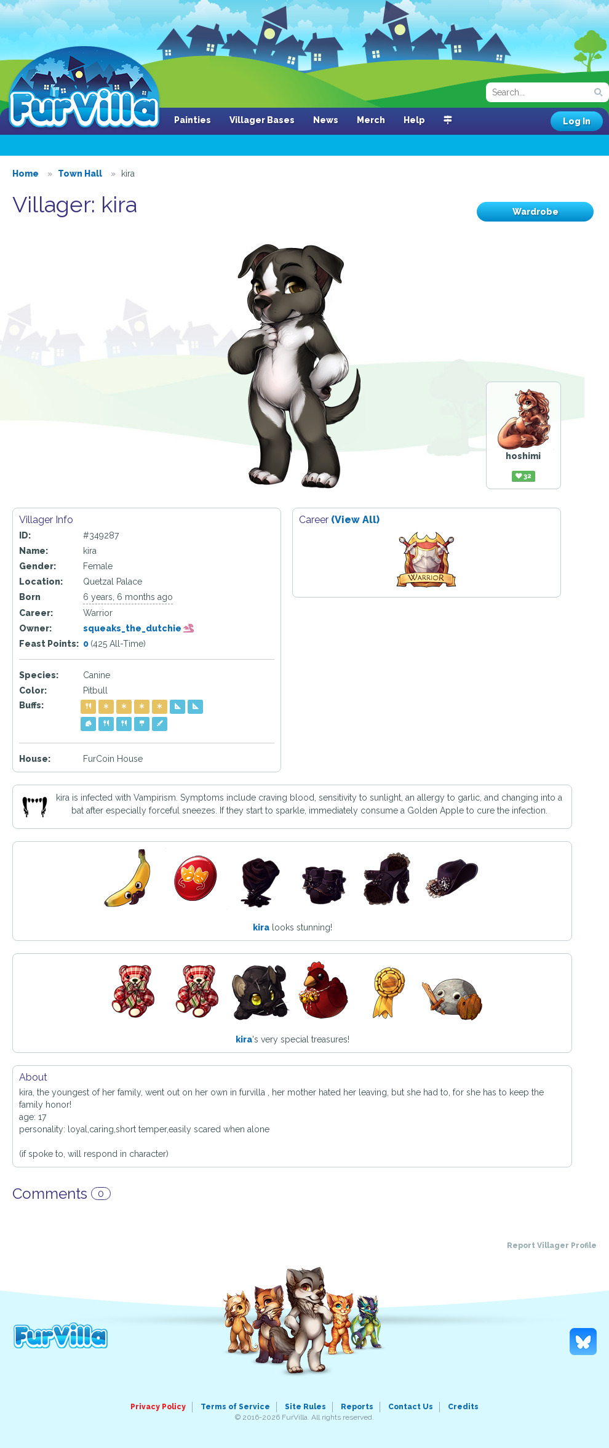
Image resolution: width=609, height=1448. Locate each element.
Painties (192, 120)
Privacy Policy (158, 1406)
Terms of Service (235, 1406)
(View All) (355, 520)
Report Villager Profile (552, 1245)
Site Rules (305, 1406)
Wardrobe (535, 212)
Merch (371, 120)
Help (414, 120)
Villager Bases (262, 120)
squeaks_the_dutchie (138, 628)
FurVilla (84, 88)
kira (261, 927)
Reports (357, 1406)
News (325, 120)
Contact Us (410, 1406)
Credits (463, 1406)
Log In (577, 121)
